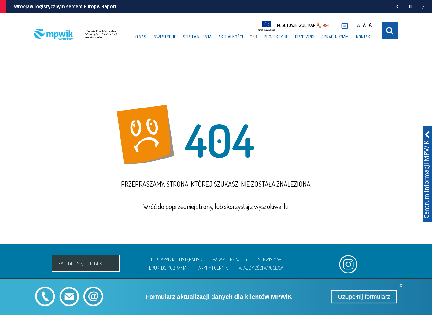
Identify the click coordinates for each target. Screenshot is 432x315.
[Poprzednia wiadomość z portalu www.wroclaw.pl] (397, 6)
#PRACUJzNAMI (335, 37)
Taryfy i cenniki (213, 268)
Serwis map (269, 259)
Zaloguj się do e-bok (80, 263)
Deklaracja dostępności (177, 259)
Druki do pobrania (167, 268)
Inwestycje (164, 37)
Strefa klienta (197, 37)
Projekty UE (276, 37)
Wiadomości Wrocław (261, 268)
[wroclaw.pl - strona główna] (15, 6)
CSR (253, 37)
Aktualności (230, 37)
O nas (140, 37)
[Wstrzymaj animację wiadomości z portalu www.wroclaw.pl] (410, 6)
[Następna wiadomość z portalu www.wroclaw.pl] (423, 6)
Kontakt (364, 37)
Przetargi (304, 37)
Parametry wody (230, 259)
